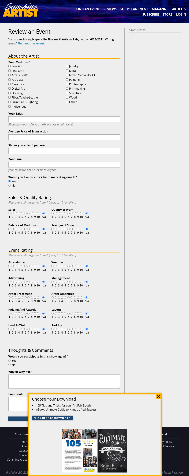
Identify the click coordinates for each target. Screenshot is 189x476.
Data (185, 472)
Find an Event (88, 9)
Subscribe (150, 14)
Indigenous (19, 106)
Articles (179, 9)
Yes (14, 181)
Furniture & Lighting (25, 102)
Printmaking (77, 88)
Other (73, 102)
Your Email (15, 159)
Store (167, 14)
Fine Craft (18, 70)
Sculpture (75, 93)
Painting (74, 79)
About (26, 446)
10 (38, 216)
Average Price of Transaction (28, 131)
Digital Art (18, 88)
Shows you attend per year (27, 145)
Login (181, 14)
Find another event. (31, 43)
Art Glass (17, 79)
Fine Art (17, 66)
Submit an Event (134, 9)
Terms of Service (163, 446)
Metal (72, 70)
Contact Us (26, 455)
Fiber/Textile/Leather (25, 97)
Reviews (110, 9)
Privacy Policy (163, 442)
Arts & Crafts (20, 75)
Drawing (17, 93)
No (14, 185)
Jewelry (73, 66)
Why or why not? (20, 371)
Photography (77, 84)
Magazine (160, 9)
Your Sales (15, 113)
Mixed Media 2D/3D (82, 75)
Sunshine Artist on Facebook (25, 459)
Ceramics (18, 84)
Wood (73, 97)
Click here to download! (52, 418)
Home (26, 442)
